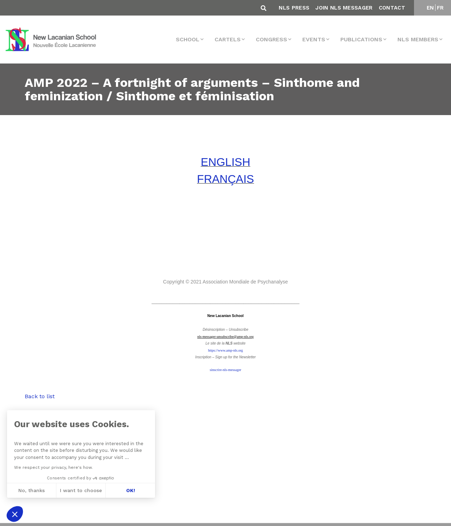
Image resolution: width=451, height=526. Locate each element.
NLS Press (294, 8)
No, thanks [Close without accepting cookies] (31, 490)
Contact (392, 8)
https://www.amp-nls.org (225, 350)
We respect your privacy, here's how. (53, 467)
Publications (361, 39)
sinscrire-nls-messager (225, 370)
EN (430, 8)
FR (440, 8)
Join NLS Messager (343, 8)
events (313, 39)
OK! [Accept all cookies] (130, 490)
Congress (271, 39)
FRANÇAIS (225, 179)
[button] (14, 514)
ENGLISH (225, 162)
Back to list (40, 396)
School (187, 39)
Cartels (228, 39)
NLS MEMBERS (417, 39)
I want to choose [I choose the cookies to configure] (81, 490)
